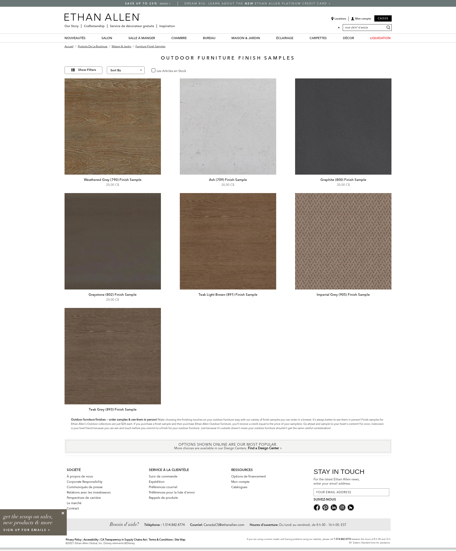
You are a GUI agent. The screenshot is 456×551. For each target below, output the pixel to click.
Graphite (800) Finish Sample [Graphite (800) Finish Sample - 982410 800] (343, 180)
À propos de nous (80, 476)
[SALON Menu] (114, 38)
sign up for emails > (27, 530)
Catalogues (239, 487)
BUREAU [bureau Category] (209, 38)
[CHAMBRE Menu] (189, 38)
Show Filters (87, 70)
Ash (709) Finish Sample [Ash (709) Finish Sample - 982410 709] (228, 180)
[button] (361, 20)
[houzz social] (350, 507)
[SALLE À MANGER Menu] (157, 38)
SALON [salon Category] (106, 38)
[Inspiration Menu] (176, 24)
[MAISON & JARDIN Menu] (262, 38)
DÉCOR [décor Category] (348, 38)
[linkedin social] (333, 507)
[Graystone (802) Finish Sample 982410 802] (113, 241)
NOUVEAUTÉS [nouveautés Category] (75, 38)
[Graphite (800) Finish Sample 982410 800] (343, 126)
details (164, 3)
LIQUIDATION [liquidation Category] (380, 38)
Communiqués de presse (85, 487)
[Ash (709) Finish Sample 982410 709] (228, 126)
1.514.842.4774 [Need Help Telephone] (173, 525)
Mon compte (240, 482)
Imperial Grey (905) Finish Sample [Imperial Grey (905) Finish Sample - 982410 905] (343, 294)
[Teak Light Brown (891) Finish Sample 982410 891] (228, 241)
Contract (73, 508)
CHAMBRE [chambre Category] (179, 38)
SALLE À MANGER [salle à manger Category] (141, 38)
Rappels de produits (163, 498)
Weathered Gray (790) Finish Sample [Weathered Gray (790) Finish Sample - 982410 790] (113, 180)
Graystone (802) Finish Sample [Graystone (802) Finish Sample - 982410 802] (113, 294)
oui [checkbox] (158, 70)
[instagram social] (342, 507)
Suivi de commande (163, 476)
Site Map (179, 539)
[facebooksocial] (317, 507)
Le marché (74, 503)
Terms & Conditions (160, 539)
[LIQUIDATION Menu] (393, 38)
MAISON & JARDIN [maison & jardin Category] (245, 38)
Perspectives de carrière (84, 498)
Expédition (156, 482)
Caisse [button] (383, 18)
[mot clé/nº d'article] (367, 27)
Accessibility (90, 539)
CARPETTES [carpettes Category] (318, 38)
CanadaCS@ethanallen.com (224, 525)
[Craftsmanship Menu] (105, 24)
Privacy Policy (73, 539)
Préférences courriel (163, 487)
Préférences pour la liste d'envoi (172, 492)
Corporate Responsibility (84, 482)
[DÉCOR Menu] (356, 38)
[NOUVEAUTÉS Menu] (88, 38)
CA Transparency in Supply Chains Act (123, 539)
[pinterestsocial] (325, 507)
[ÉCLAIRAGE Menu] (296, 38)
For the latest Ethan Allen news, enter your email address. (337, 481)
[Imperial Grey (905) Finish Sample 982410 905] (343, 241)
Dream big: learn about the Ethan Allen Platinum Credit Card (256, 3)
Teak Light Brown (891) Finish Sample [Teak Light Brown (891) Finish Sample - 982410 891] (228, 294)
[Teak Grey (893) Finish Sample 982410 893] (113, 356)
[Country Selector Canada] (336, 27)
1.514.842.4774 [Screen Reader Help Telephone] (342, 539)
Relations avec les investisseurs (89, 492)
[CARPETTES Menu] (329, 38)
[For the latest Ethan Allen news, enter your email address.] (351, 492)
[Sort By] (126, 70)
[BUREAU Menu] (218, 38)
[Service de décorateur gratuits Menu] (155, 24)
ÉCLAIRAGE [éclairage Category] (284, 38)
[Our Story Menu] (79, 24)
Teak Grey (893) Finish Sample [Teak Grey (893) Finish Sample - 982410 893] (113, 409)
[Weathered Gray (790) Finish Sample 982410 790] (113, 126)
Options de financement (248, 476)
